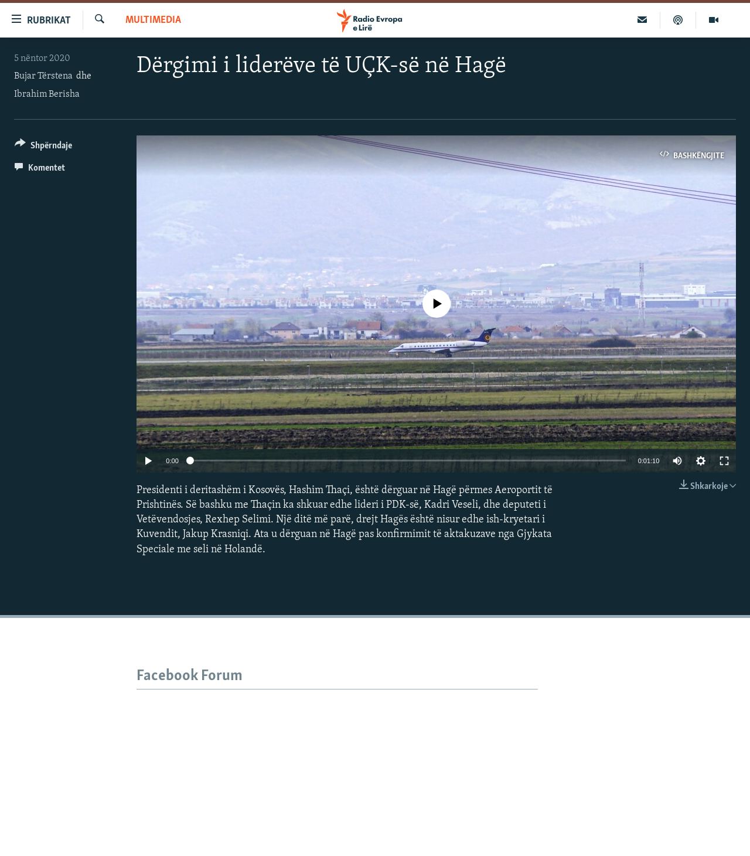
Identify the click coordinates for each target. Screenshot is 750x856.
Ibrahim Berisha (47, 94)
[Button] (43, 147)
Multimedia (153, 20)
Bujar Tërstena (43, 76)
